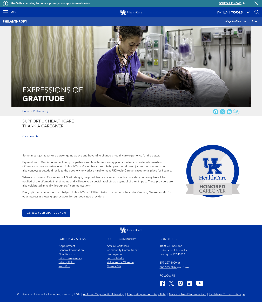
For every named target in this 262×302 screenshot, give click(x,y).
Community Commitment (122, 250)
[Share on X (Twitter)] (222, 112)
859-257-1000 (168, 263)
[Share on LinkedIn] (229, 112)
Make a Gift (114, 266)
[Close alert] (256, 3)
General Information (71, 250)
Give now (30, 136)
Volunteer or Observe (120, 262)
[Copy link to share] (236, 111)
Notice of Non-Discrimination (187, 294)
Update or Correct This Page (227, 294)
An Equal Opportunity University (103, 294)
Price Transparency (70, 258)
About (255, 21)
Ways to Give (233, 21)
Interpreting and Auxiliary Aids (146, 294)
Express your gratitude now (46, 213)
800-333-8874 (168, 267)
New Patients (67, 254)
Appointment (67, 246)
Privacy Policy (67, 262)
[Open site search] (257, 12)
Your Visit (64, 266)
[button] (10, 12)
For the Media (115, 258)
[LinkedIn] (189, 284)
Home (26, 111)
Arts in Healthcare (118, 246)
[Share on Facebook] (215, 112)
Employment (115, 254)
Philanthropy (40, 111)
